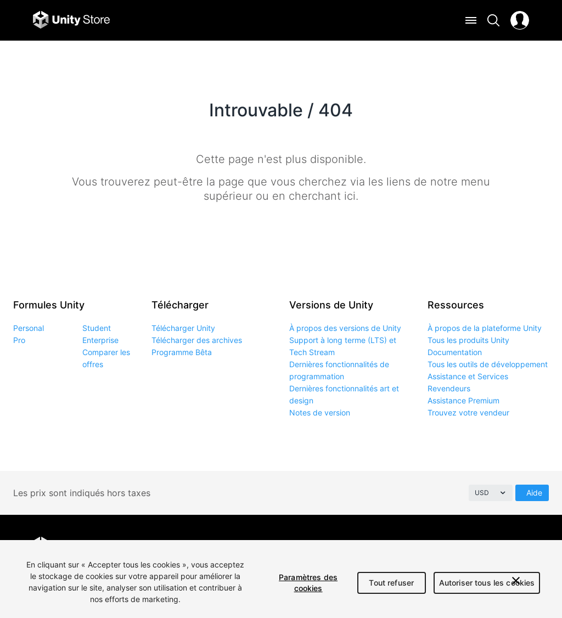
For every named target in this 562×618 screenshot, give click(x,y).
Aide (534, 492)
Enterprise (100, 340)
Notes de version (319, 412)
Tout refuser (391, 582)
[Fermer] (515, 581)
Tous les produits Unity (468, 340)
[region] (281, 579)
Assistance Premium (463, 400)
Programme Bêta (181, 352)
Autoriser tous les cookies (487, 582)
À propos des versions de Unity (345, 328)
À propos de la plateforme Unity (485, 328)
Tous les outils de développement (488, 364)
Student (96, 328)
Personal (28, 328)
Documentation (455, 352)
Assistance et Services (468, 376)
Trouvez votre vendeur (468, 412)
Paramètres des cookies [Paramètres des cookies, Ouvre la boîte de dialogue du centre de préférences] (308, 582)
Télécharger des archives (196, 340)
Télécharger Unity (183, 328)
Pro (19, 340)
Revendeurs (449, 388)
